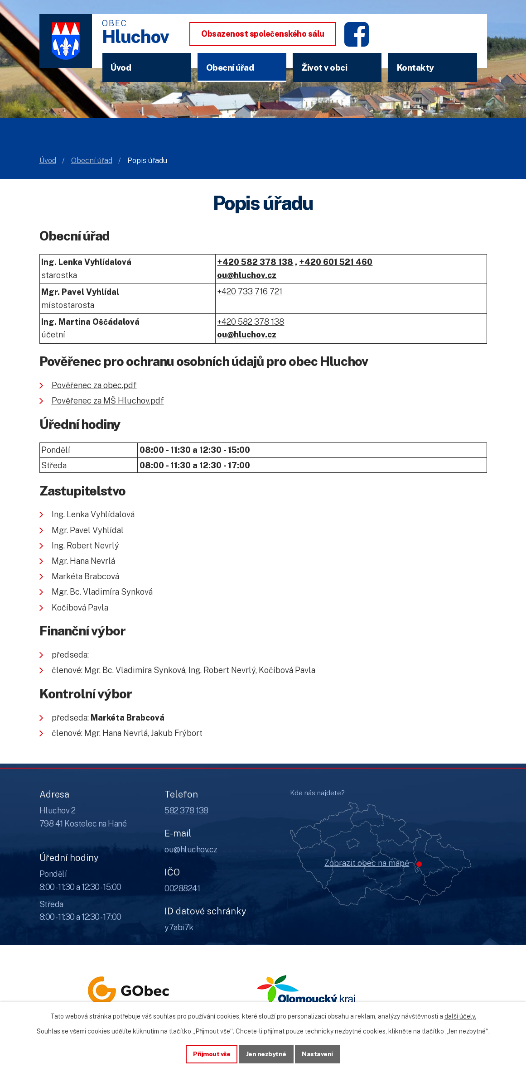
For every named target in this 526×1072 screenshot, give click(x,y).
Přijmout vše (211, 1053)
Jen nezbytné (266, 1053)
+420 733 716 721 (249, 291)
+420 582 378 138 (255, 262)
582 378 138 (186, 810)
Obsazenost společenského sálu (262, 33)
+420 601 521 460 (335, 262)
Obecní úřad (230, 67)
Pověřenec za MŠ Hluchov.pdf (108, 400)
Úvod (121, 67)
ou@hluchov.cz (190, 849)
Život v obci (324, 67)
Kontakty (415, 67)
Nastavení (317, 1053)
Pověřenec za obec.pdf (94, 385)
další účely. (460, 1015)
